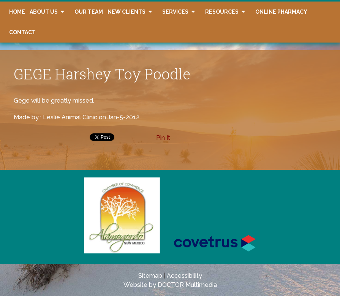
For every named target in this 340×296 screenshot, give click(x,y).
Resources (222, 12)
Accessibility (184, 275)
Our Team (88, 12)
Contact (22, 32)
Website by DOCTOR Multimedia (170, 284)
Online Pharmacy (281, 12)
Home (17, 12)
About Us (44, 12)
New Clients (126, 12)
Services (175, 12)
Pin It (163, 137)
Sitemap (150, 275)
